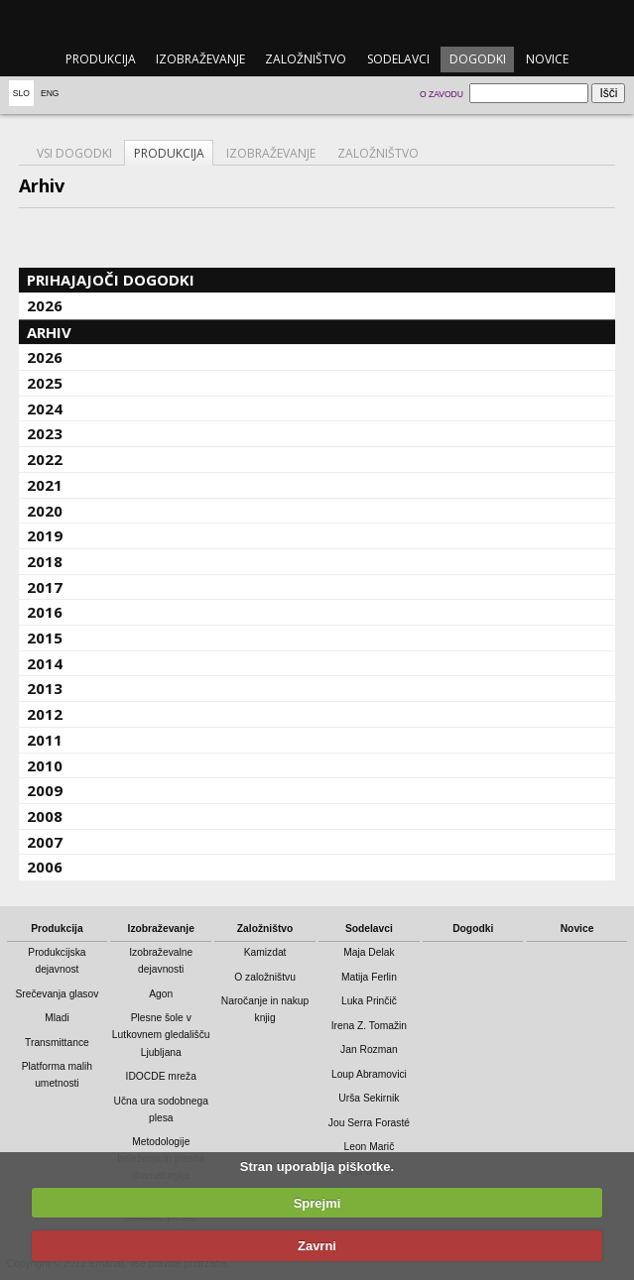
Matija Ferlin (369, 977)
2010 (45, 765)
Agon (161, 994)
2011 (45, 740)
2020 (45, 511)
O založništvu (265, 977)
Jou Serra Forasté (369, 1122)
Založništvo (305, 59)
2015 (45, 637)
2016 (45, 612)
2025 (45, 383)
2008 (45, 816)
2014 (45, 663)
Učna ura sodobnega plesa (161, 1109)
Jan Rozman (369, 1049)
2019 (45, 535)
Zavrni (317, 1245)
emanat (317, 21)
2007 (45, 842)
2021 (45, 485)
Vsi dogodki (74, 153)
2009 (45, 790)
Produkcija (100, 59)
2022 (45, 459)
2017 (45, 587)
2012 (45, 714)
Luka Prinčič (369, 1000)
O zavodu (441, 94)
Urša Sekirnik (368, 1098)
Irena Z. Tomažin (369, 1025)
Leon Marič (368, 1146)
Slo (21, 93)
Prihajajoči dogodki (110, 280)
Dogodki (477, 59)
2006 (45, 866)
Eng (50, 93)
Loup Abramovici (369, 1074)
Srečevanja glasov (56, 994)
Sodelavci (398, 59)
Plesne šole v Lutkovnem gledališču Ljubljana (161, 1034)
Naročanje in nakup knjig (265, 1009)
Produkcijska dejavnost (56, 961)
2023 (45, 433)
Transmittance (57, 1042)
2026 (45, 305)
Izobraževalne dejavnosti (160, 961)
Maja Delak (368, 952)
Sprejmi (317, 1203)
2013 (45, 688)
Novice (547, 59)
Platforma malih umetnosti (57, 1075)
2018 (45, 561)
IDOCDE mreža (161, 1076)
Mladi (57, 1017)
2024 (45, 408)
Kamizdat (265, 952)
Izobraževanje (200, 59)
